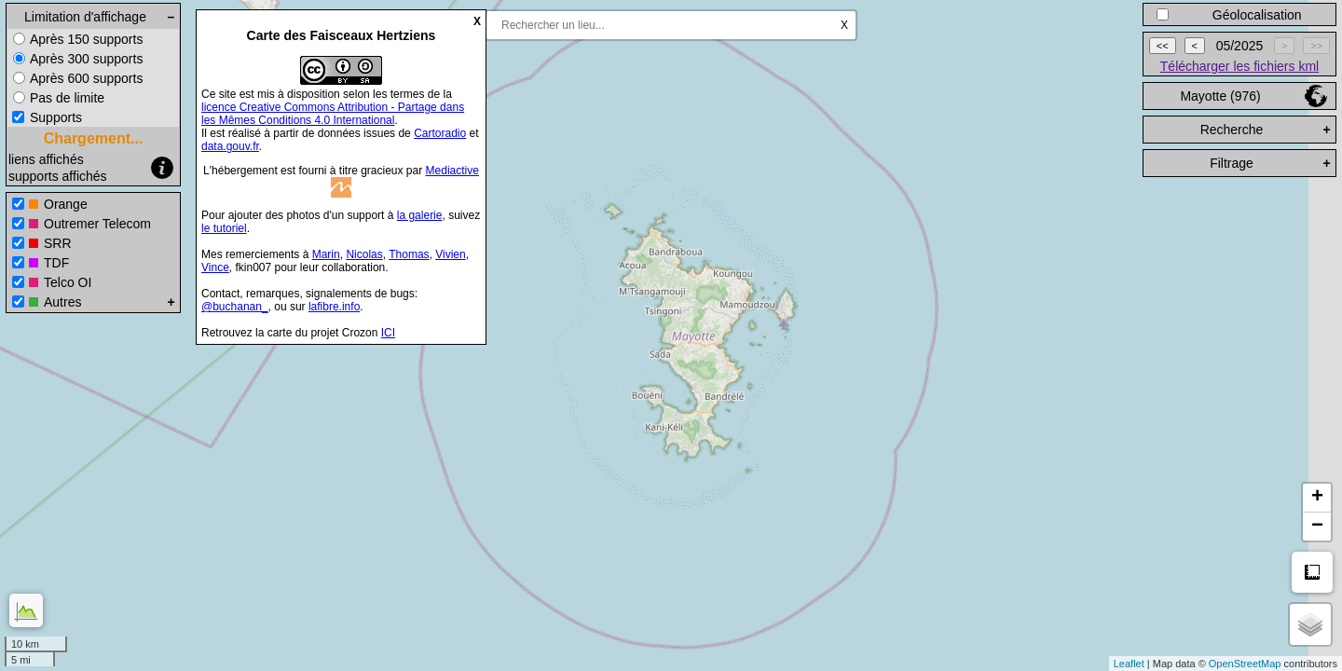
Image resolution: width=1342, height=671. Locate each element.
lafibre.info (334, 306)
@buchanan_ (234, 306)
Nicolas (364, 254)
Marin (326, 254)
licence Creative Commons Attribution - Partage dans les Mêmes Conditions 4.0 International (332, 114)
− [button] (1317, 527)
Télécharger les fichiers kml (1239, 66)
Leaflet (1129, 663)
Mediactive (452, 170)
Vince (215, 267)
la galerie (420, 215)
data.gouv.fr (230, 146)
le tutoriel (224, 228)
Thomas (409, 254)
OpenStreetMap (1245, 663)
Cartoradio (440, 133)
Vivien (450, 254)
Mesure (1312, 572)
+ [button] (1317, 498)
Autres (62, 301)
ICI (388, 332)
